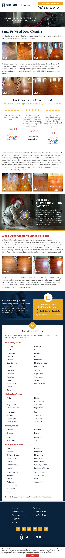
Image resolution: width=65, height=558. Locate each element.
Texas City (38, 418)
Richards (10, 482)
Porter (9, 479)
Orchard (10, 374)
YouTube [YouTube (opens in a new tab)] (35, 529)
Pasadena (11, 440)
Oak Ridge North (40, 465)
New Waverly (39, 461)
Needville (10, 370)
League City (11, 422)
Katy (36, 356)
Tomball (37, 440)
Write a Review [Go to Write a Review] (58, 8)
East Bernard (12, 363)
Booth (9, 350)
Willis (36, 479)
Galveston (38, 404)
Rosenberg (11, 383)
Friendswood (39, 401)
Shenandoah (12, 485)
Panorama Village (41, 468)
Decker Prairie (12, 458)
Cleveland (11, 448)
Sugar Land (38, 374)
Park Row (10, 377)
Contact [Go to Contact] (36, 508)
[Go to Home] (17, 5)
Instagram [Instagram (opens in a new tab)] (18, 529)
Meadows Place (40, 363)
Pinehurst (10, 475)
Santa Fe (37, 415)
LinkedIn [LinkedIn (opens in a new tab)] (40, 529)
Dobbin (10, 461)
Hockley (10, 468)
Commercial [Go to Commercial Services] (19, 515)
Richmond (11, 380)
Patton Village (12, 472)
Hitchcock (11, 412)
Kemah (10, 415)
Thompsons (39, 377)
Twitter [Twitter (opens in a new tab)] (29, 529)
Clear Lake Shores (14, 408)
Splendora (11, 488)
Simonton (11, 390)
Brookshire (11, 353)
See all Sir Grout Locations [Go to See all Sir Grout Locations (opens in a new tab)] (41, 497)
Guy (35, 350)
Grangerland (12, 465)
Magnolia (38, 452)
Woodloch (38, 482)
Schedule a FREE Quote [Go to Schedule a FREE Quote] (50, 4)
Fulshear (37, 346)
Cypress (10, 433)
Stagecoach (39, 472)
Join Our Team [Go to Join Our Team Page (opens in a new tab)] (40, 515)
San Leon (37, 412)
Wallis (36, 380)
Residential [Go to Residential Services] (18, 511)
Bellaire (10, 430)
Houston (37, 353)
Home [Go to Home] (15, 508)
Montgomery (39, 455)
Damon (10, 360)
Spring (9, 492)
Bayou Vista (11, 404)
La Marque (11, 418)
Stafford (37, 370)
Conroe (10, 452)
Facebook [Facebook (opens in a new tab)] (24, 529)
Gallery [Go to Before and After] (16, 518)
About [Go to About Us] (15, 522)
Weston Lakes (39, 383)
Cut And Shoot (13, 455)
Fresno (9, 366)
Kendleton (38, 360)
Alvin (9, 398)
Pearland (38, 437)
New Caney (38, 458)
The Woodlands (40, 475)
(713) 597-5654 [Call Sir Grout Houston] (46, 7)
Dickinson (38, 398)
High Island (38, 408)
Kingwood (38, 448)
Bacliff (9, 401)
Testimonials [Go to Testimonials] (39, 511)
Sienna (9, 387)
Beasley (10, 346)
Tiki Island (38, 422)
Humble (37, 433)
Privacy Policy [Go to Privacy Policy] (7, 551)
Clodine (10, 356)
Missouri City (39, 366)
